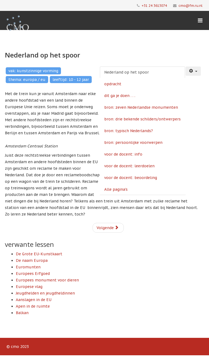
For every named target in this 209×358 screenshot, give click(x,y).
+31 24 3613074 (154, 5)
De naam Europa (32, 260)
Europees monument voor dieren (47, 280)
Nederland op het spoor (126, 72)
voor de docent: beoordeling (130, 177)
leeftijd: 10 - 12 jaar (71, 79)
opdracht (112, 83)
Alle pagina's (116, 189)
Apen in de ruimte (33, 306)
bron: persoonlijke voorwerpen (133, 142)
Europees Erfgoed (33, 273)
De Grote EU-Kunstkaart (39, 253)
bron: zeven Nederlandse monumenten (141, 107)
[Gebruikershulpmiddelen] (193, 71)
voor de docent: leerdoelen (129, 165)
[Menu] (200, 20)
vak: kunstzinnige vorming (33, 70)
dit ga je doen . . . (119, 95)
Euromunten (28, 267)
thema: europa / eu (26, 79)
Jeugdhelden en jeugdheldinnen (45, 293)
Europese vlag (29, 286)
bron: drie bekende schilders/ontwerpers (142, 119)
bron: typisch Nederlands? (128, 130)
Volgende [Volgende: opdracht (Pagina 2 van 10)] (108, 227)
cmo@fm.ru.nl (190, 5)
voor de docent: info (123, 154)
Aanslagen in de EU (33, 299)
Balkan (22, 312)
